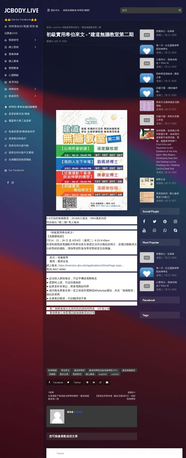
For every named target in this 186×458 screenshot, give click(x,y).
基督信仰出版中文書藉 (19, 152)
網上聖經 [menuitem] (11, 46)
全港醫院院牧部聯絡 (17, 159)
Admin (79, 412)
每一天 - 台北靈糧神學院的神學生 (167, 47)
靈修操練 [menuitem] (11, 53)
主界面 (104, 453)
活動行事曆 (121, 453)
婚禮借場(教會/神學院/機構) (76, 10)
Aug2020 (103, 374)
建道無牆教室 (128, 370)
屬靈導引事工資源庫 (17, 120)
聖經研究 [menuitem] (11, 39)
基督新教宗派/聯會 (17, 113)
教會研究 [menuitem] (11, 95)
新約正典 (64, 374)
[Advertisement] (91, 77)
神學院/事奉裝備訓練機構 (20, 106)
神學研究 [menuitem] (11, 88)
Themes (60, 453)
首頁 (48, 27)
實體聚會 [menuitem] (11, 67)
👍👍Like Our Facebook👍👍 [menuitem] (20, 19)
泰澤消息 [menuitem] (11, 81)
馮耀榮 (52, 374)
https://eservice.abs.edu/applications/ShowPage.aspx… (91, 265)
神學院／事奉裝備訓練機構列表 (165, 453)
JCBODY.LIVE (21, 10)
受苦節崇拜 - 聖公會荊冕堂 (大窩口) (167, 195)
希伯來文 (65, 370)
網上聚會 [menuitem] (11, 60)
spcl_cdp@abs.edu (77, 269)
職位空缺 (139, 453)
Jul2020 (56, 27)
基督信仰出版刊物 (16, 145)
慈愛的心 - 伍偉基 (165, 31)
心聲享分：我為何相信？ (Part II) (166, 61)
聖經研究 (77, 374)
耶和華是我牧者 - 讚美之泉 (167, 75)
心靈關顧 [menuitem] (11, 74)
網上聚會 (90, 374)
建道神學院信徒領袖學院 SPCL (103, 370)
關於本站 (53, 10)
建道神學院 (79, 370)
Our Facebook (14, 170)
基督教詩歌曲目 (15, 138)
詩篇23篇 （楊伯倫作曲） (167, 89)
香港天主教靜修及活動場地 (167, 104)
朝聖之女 (160, 179)
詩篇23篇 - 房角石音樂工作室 (167, 118)
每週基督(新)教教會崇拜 (19, 131)
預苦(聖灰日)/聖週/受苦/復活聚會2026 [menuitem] (21, 30)
